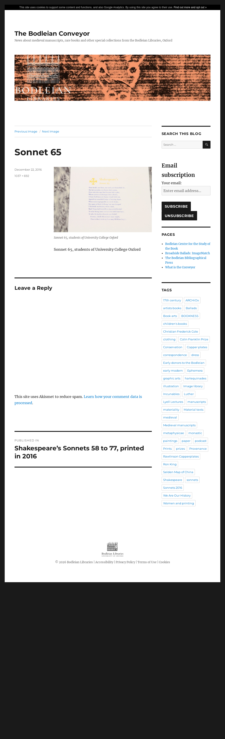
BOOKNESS (189, 316)
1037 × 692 (22, 176)
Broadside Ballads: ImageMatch (187, 253)
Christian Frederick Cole (180, 331)
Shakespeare (172, 480)
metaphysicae (173, 433)
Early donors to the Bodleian (183, 362)
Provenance (198, 448)
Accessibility (104, 562)
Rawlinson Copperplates (181, 456)
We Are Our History (177, 495)
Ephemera (195, 370)
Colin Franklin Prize (194, 339)
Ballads (191, 308)
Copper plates (197, 347)
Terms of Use (147, 562)
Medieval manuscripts (179, 425)
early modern (173, 370)
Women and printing (178, 503)
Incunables (171, 394)
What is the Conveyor (180, 267)
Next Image (50, 131)
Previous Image (26, 131)
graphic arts (171, 378)
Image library (193, 386)
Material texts (193, 409)
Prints (167, 448)
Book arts (170, 316)
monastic (195, 433)
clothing (169, 339)
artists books (172, 308)
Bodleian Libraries (80, 562)
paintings (170, 441)
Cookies (164, 562)
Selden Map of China (178, 472)
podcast (200, 441)
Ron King (170, 464)
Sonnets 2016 (172, 487)
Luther (189, 394)
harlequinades (195, 378)
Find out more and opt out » (190, 7)
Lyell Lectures (173, 402)
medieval (170, 417)
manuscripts (197, 402)
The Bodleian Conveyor (52, 33)
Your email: (172, 183)
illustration (171, 386)
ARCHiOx (192, 300)
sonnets (192, 480)
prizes (180, 448)
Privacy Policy (125, 562)
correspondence (175, 355)
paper (186, 441)
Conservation (172, 347)
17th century (172, 300)
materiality (171, 409)
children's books (175, 323)
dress (195, 355)
